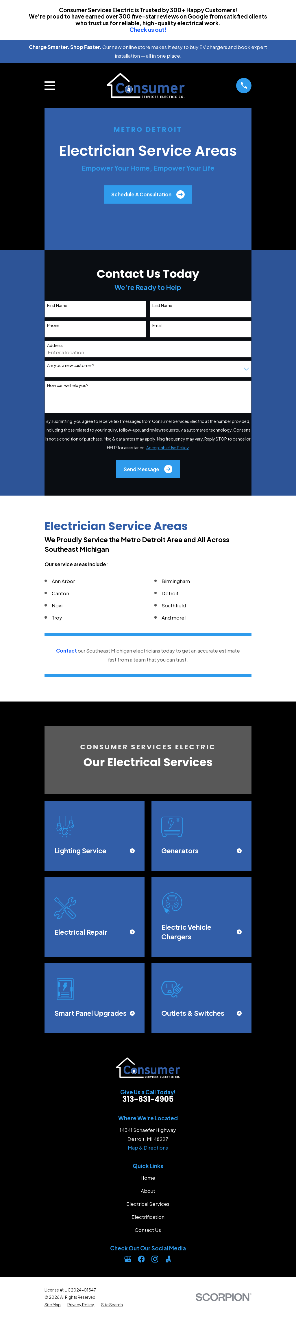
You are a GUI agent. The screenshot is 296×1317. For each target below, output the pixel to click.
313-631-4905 (147, 1099)
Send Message (148, 469)
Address (55, 345)
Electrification (148, 1217)
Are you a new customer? (70, 365)
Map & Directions (148, 1147)
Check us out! (148, 29)
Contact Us (148, 1230)
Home (147, 1177)
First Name (57, 305)
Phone (53, 325)
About (148, 1191)
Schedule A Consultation (148, 194)
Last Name (162, 305)
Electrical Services (147, 1204)
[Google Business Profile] (127, 1259)
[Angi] (168, 1259)
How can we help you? (67, 385)
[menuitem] (53, 1304)
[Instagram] (154, 1259)
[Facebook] (141, 1259)
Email (157, 325)
